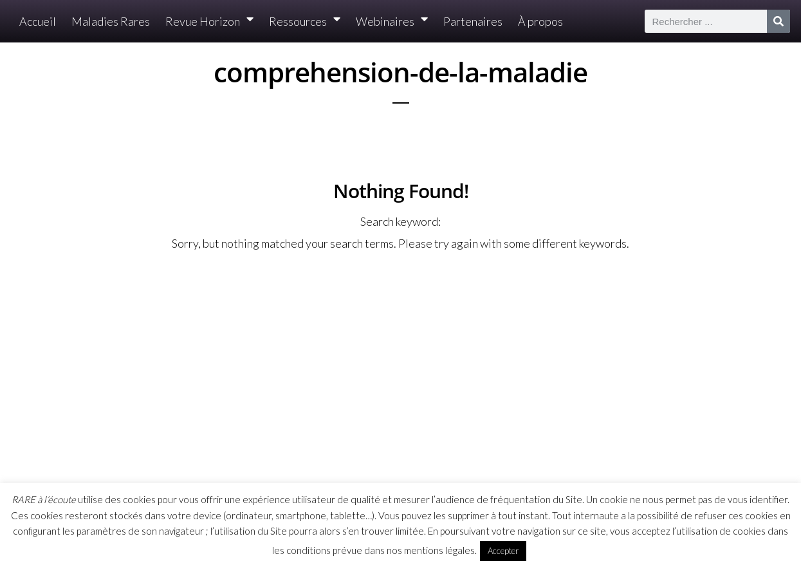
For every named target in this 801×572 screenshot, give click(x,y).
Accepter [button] (503, 551)
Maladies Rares (110, 21)
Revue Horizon (209, 21)
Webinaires (392, 21)
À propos (540, 21)
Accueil (37, 21)
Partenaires (472, 21)
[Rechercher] (778, 21)
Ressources (304, 21)
